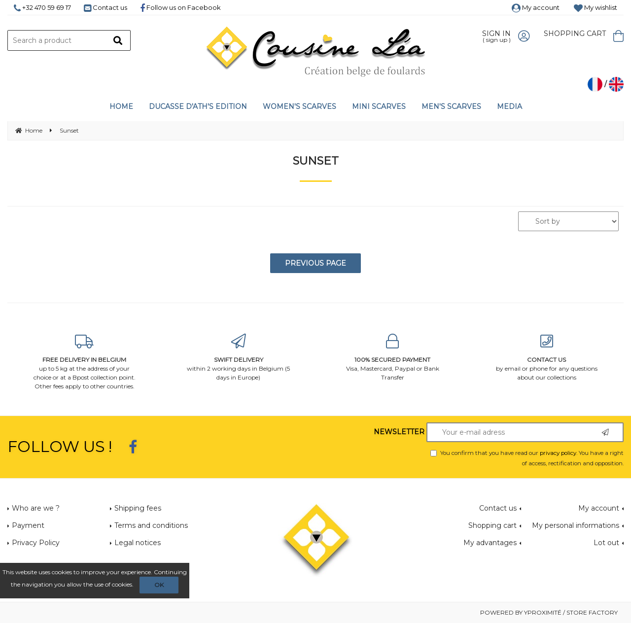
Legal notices (137, 542)
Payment (28, 525)
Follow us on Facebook (180, 7)
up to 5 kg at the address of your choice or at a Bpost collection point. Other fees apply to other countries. (84, 362)
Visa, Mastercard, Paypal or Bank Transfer (392, 357)
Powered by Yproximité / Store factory (549, 612)
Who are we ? (36, 508)
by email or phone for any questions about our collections (546, 357)
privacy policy (558, 453)
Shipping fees (137, 508)
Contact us (105, 7)
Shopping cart (492, 525)
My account (536, 7)
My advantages (490, 542)
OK (159, 584)
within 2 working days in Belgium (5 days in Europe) (238, 357)
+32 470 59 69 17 (42, 7)
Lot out (606, 542)
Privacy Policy (36, 542)
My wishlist (595, 7)
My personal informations (575, 525)
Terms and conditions (151, 525)
